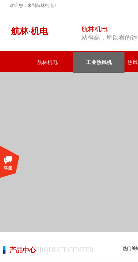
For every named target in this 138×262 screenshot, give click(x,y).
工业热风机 (99, 62)
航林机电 (47, 62)
